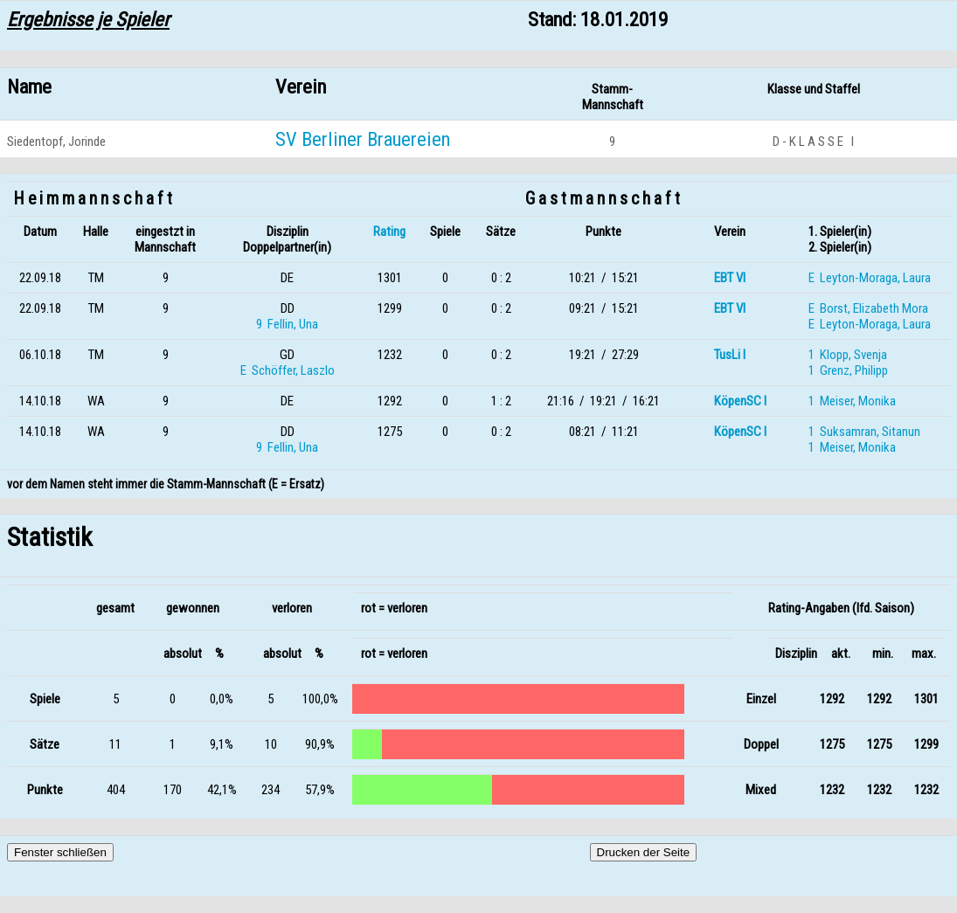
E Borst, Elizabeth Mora (868, 308)
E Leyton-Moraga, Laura (869, 278)
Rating (389, 231)
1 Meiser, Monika (852, 401)
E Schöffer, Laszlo (287, 370)
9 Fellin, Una (287, 324)
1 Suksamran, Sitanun (864, 431)
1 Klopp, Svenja (847, 355)
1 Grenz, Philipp (848, 370)
